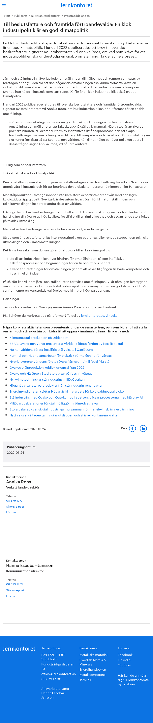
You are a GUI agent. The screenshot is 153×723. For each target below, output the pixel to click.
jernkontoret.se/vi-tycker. (100, 315)
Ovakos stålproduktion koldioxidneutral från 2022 (47, 366)
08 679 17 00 (51, 678)
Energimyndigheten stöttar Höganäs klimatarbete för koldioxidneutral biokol (67, 390)
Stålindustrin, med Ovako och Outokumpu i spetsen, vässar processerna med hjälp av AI (76, 396)
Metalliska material (93, 654)
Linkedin (124, 659)
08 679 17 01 (14, 500)
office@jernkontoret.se (58, 673)
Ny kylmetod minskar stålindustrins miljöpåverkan (47, 378)
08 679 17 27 (14, 584)
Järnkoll (85, 679)
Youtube (124, 664)
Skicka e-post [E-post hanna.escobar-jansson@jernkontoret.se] (15, 590)
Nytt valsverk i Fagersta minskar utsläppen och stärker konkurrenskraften (64, 414)
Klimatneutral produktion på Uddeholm (39, 337)
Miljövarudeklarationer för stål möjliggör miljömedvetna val (54, 402)
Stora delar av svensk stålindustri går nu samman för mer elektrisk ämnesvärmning (72, 408)
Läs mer (16, 512)
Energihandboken (92, 668)
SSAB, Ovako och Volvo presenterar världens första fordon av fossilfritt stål (66, 343)
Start (7, 15)
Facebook (125, 654)
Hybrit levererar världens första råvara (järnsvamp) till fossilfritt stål (60, 361)
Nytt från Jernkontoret (45, 15)
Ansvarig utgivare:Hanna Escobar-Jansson (55, 692)
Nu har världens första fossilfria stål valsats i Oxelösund (51, 349)
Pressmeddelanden (77, 15)
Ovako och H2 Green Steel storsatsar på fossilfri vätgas (51, 372)
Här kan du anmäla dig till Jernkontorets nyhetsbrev (133, 679)
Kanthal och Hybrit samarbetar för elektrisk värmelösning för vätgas (61, 355)
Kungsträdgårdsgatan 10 (57, 666)
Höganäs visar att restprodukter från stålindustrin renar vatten (56, 384)
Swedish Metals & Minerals (92, 661)
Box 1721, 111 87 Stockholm (53, 656)
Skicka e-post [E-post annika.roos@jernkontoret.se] (15, 506)
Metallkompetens (92, 674)
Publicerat (20, 15)
